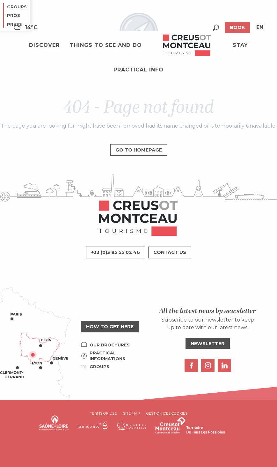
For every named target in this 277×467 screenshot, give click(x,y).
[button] (216, 27)
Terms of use (103, 413)
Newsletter (208, 343)
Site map (131, 413)
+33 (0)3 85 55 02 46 (115, 252)
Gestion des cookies (166, 413)
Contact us (169, 252)
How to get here (110, 327)
